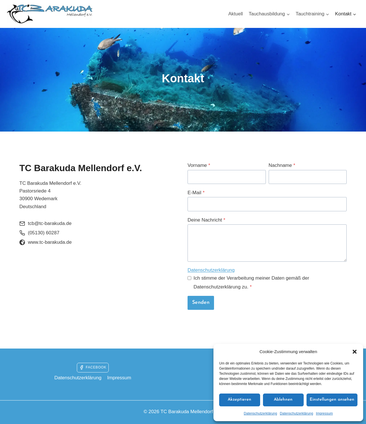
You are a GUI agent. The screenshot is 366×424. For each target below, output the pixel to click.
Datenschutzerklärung (260, 413)
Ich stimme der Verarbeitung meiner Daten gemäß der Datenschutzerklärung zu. (251, 282)
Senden (200, 302)
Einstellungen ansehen (332, 400)
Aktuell (235, 14)
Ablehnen (283, 400)
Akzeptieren (239, 400)
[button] (354, 352)
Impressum (324, 413)
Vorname (199, 165)
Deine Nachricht (206, 220)
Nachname (282, 165)
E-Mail (196, 192)
